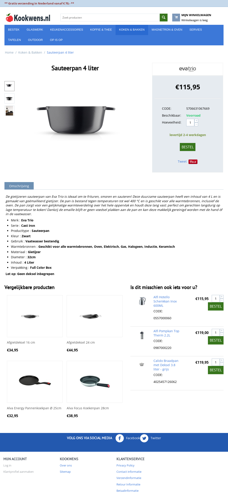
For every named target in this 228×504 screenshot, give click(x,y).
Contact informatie (128, 472)
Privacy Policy (125, 465)
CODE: (166, 108)
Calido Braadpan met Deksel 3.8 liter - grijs (165, 365)
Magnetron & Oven (167, 29)
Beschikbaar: (171, 115)
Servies (195, 29)
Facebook (127, 438)
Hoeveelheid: (171, 122)
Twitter (150, 438)
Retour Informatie (128, 484)
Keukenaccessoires (66, 29)
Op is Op (56, 40)
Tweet (182, 161)
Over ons (66, 465)
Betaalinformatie (127, 491)
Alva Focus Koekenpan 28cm (88, 408)
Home (9, 52)
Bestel (188, 147)
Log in (7, 465)
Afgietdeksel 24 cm (81, 342)
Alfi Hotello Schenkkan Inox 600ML (165, 301)
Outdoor (35, 40)
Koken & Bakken (132, 29)
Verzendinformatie (128, 478)
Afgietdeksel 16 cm (21, 342)
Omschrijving (19, 186)
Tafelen (14, 40)
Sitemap (65, 472)
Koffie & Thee (101, 29)
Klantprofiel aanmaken (18, 472)
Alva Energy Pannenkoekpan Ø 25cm (34, 408)
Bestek (13, 29)
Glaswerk (35, 29)
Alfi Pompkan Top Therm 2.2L (166, 333)
